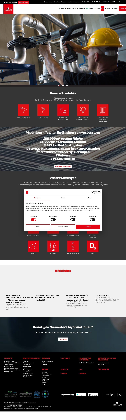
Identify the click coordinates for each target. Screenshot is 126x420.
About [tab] (89, 198)
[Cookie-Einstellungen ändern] (32, 416)
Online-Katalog (27, 1)
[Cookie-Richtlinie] (21, 416)
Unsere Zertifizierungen (63, 168)
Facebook (44, 389)
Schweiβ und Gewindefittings (12, 371)
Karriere (17, 1)
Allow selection (63, 226)
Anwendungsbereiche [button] (72, 8)
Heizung (25, 377)
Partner (44, 386)
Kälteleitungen (27, 375)
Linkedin (44, 391)
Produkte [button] (61, 8)
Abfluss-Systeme (8, 373)
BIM (100, 8)
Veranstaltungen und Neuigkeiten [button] (107, 367)
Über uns (44, 380)
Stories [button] (87, 8)
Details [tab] (63, 198)
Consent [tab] (36, 198)
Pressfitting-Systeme (9, 370)
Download (122, 8)
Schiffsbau (44, 373)
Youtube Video (45, 387)
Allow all (88, 226)
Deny (37, 226)
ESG (82, 8)
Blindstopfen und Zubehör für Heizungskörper (12, 379)
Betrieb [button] (53, 8)
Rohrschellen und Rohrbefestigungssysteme (11, 376)
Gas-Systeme (26, 380)
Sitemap (64, 382)
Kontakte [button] (114, 8)
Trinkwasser (26, 370)
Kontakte (64, 377)
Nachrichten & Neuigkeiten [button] (85, 367)
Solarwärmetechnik (28, 382)
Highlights (105, 8)
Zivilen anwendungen (47, 370)
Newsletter (8, 1)
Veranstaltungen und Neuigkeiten (103, 372)
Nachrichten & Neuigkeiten (86, 371)
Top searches (103, 377)
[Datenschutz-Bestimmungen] (11, 416)
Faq (80, 377)
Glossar (82, 382)
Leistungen (65, 366)
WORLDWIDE (110, 1)
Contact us (63, 348)
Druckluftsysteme (27, 373)
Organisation (45, 384)
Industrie (44, 371)
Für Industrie (26, 385)
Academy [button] (94, 8)
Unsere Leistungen (47, 382)
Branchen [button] (46, 366)
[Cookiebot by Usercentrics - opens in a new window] (92, 192)
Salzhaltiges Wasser (28, 384)
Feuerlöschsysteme (28, 371)
